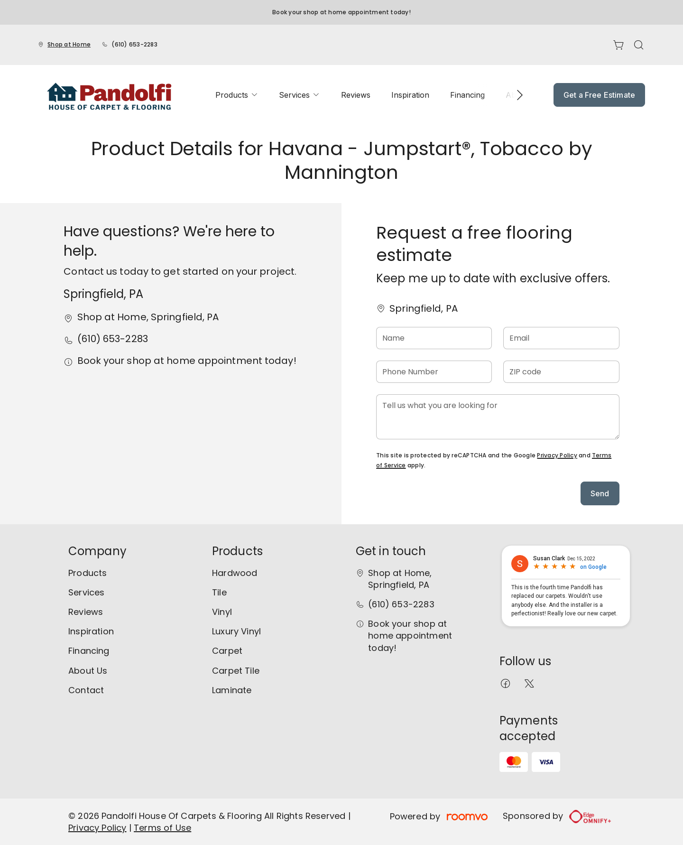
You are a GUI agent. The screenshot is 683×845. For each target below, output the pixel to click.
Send (600, 493)
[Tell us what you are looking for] (497, 416)
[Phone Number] (434, 372)
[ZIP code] (561, 372)
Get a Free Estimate (599, 95)
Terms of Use (162, 828)
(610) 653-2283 (134, 44)
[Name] (434, 338)
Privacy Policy (557, 455)
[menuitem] (237, 95)
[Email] (561, 338)
